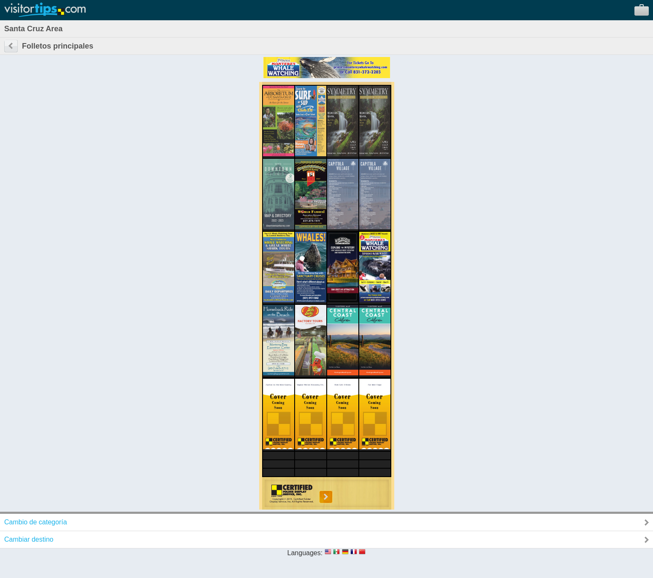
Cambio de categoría (35, 522)
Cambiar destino (29, 539)
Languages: (305, 552)
